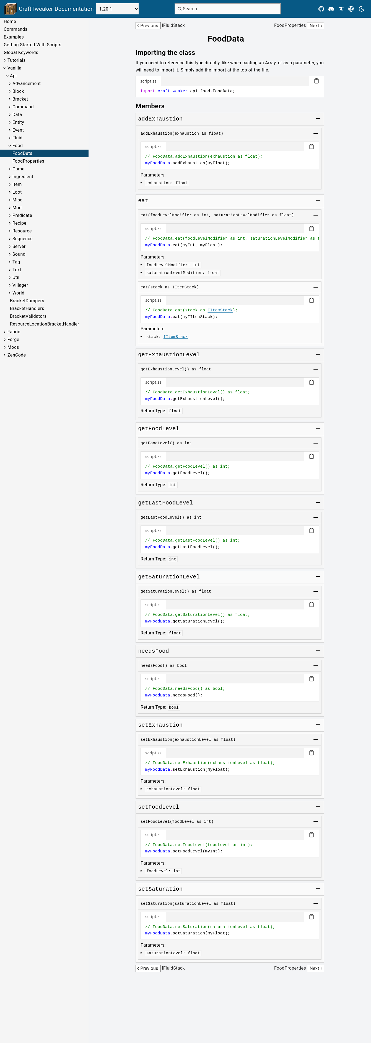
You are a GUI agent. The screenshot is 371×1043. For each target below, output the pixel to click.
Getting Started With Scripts (32, 44)
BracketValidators (28, 316)
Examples (14, 37)
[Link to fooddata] (229, 39)
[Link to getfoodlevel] (158, 429)
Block (18, 91)
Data (17, 114)
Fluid (17, 137)
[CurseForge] (341, 8)
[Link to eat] (143, 201)
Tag (16, 262)
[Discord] (331, 8)
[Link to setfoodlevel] (158, 807)
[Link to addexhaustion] (160, 119)
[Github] (321, 8)
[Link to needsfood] (153, 651)
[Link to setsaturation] (160, 889)
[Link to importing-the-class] (169, 52)
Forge (13, 339)
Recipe (19, 223)
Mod (17, 207)
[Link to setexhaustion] (160, 725)
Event (18, 130)
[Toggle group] (318, 118)
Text (16, 269)
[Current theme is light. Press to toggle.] (362, 9)
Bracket (20, 99)
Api (13, 75)
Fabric (13, 331)
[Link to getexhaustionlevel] (169, 355)
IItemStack (220, 310)
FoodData (22, 153)
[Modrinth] (351, 8)
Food (17, 145)
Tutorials (16, 60)
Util (15, 277)
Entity (18, 122)
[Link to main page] (49, 9)
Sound (18, 254)
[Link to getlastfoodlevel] (165, 503)
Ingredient (22, 176)
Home (10, 21)
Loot (17, 192)
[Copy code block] (316, 81)
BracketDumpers (27, 300)
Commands (15, 29)
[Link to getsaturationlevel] (169, 577)
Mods (13, 347)
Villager (20, 285)
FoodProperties (28, 161)
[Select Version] (117, 8)
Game (18, 168)
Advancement (26, 83)
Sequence (22, 238)
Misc (17, 200)
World (18, 293)
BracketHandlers (27, 308)
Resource (22, 231)
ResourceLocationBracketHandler (44, 324)
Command (23, 106)
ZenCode (16, 355)
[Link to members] (154, 106)
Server (19, 246)
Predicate (22, 215)
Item (17, 184)
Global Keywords (21, 52)
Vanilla (14, 68)
